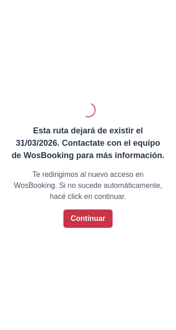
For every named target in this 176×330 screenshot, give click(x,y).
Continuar (88, 218)
